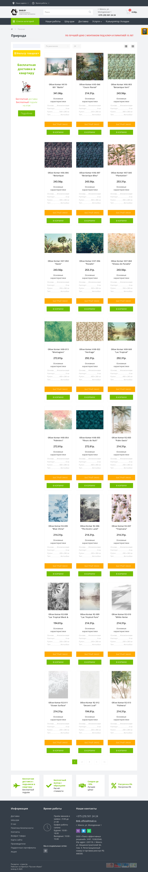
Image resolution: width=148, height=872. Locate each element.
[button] (20, 3)
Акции (14, 851)
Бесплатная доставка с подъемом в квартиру (28, 782)
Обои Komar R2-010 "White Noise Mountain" (121, 616)
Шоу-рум (69, 21)
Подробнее (26, 113)
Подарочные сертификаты (23, 847)
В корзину (58, 132)
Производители (18, 843)
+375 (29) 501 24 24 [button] (87, 815)
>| (104, 761)
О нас (13, 823)
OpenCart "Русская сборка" (31, 866)
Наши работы (53, 21)
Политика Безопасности (22, 827)
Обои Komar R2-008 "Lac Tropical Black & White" (58, 616)
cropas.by (23, 863)
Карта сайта (16, 839)
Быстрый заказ (60, 124)
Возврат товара (18, 835)
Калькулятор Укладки (117, 21)
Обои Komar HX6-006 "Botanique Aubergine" (58, 175)
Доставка (83, 21)
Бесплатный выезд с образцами (60, 782)
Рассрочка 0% (125, 783)
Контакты (15, 831)
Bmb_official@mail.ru (86, 820)
